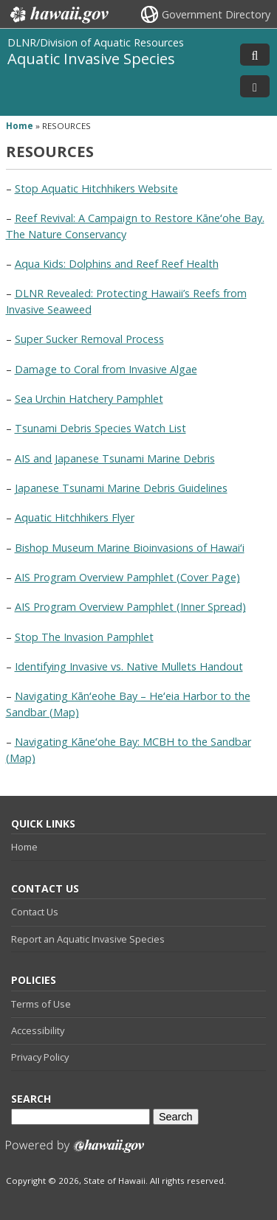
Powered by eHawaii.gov (75, 1152)
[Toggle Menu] (255, 86)
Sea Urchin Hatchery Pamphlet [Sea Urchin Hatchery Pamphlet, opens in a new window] (89, 399)
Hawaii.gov (58, 15)
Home (24, 846)
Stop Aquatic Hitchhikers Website (96, 188)
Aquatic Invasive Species (91, 58)
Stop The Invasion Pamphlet (84, 637)
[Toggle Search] (255, 55)
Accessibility (37, 1030)
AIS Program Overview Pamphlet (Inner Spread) (130, 607)
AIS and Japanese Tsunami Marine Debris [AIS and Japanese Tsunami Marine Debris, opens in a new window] (115, 458)
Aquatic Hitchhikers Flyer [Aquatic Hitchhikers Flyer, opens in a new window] (74, 517)
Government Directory (216, 14)
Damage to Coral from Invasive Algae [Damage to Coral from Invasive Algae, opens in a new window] (106, 369)
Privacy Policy (40, 1057)
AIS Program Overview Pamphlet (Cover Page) (127, 577)
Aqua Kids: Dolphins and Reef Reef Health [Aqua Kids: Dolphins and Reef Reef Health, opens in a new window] (117, 264)
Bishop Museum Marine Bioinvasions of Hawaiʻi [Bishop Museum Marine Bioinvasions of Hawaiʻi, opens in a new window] (129, 548)
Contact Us (34, 911)
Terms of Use (41, 1004)
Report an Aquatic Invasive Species (88, 939)
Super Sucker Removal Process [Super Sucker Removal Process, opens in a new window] (89, 339)
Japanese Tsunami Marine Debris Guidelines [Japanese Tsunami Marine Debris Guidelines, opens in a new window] (121, 488)
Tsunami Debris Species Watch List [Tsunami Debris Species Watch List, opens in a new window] (100, 428)
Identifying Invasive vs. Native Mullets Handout (129, 666)
